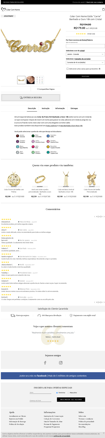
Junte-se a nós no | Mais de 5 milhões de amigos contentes (53, 375)
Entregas (74, 108)
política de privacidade (62, 436)
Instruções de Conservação (53, 416)
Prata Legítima (51, 126)
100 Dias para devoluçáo (49, 315)
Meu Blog (82, 427)
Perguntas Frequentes (52, 427)
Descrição (32, 108)
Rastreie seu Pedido (16, 419)
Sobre (81, 412)
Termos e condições (86, 419)
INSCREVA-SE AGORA (71, 399)
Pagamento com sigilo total (82, 315)
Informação (60, 108)
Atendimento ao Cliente (17, 416)
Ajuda (11, 412)
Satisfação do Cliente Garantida (53, 308)
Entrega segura (19, 315)
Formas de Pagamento (52, 424)
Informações (49, 412)
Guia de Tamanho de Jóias (53, 422)
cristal (82, 51)
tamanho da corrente (82, 59)
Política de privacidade (86, 422)
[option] (30, 2)
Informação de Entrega (17, 422)
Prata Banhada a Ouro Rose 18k (70, 126)
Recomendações (84, 424)
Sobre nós (82, 416)
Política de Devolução (16, 424)
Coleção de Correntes (52, 419)
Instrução (45, 108)
